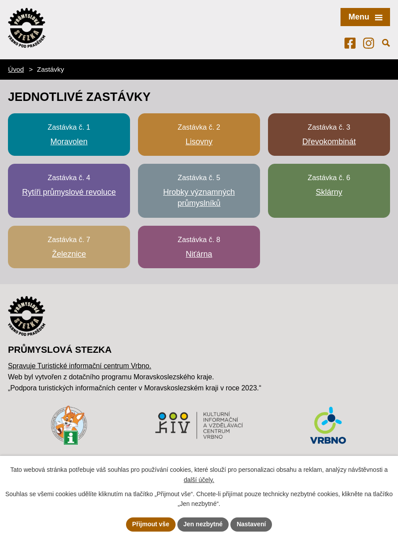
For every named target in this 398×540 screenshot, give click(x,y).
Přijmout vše (150, 524)
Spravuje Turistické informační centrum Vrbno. (79, 366)
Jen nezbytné (203, 524)
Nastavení (251, 524)
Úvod (16, 69)
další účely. (199, 479)
